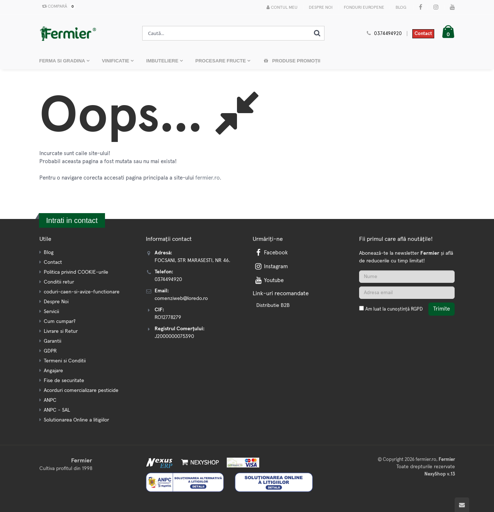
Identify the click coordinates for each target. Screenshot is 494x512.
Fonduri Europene (364, 7)
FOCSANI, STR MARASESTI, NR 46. (192, 260)
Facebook (271, 252)
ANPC (50, 400)
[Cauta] (317, 33)
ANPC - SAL (57, 410)
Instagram (271, 266)
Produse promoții (291, 60)
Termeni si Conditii (65, 360)
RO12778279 (168, 317)
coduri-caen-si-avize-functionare (82, 292)
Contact (423, 33)
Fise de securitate (64, 380)
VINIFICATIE (116, 60)
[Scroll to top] (462, 504)
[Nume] (407, 276)
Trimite (441, 309)
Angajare (53, 370)
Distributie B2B (273, 305)
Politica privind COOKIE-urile (76, 272)
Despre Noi (320, 7)
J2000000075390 (174, 336)
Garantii (52, 341)
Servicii (51, 311)
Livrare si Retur (61, 331)
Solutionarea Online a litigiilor (76, 420)
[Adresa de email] (407, 292)
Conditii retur (59, 282)
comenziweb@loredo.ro (181, 298)
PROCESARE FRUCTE (221, 60)
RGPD (417, 309)
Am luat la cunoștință (394, 309)
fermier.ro (207, 178)
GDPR (50, 351)
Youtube (269, 280)
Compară (57, 6)
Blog (401, 7)
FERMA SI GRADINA (62, 60)
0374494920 (388, 33)
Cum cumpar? (59, 321)
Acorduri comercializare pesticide (81, 390)
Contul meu (282, 7)
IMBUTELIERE (163, 60)
